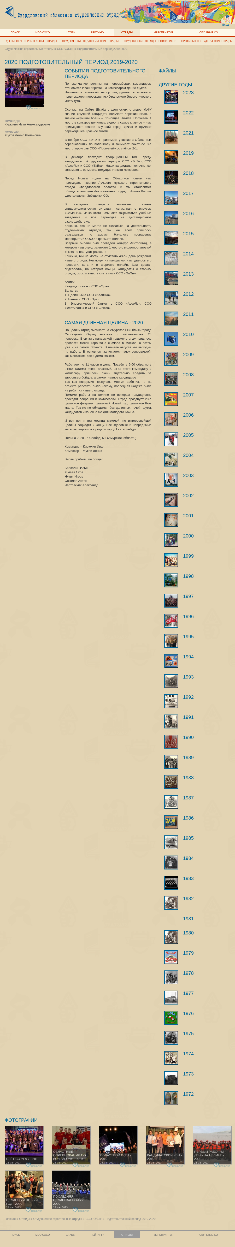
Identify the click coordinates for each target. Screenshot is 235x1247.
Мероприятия (164, 32)
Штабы (70, 32)
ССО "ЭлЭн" (65, 49)
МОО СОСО (42, 32)
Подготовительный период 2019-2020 (102, 49)
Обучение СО (208, 32)
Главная (10, 1219)
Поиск (15, 32)
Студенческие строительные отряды (30, 41)
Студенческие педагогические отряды (90, 41)
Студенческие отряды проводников (150, 41)
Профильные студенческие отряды (207, 41)
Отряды (127, 32)
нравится (34, 108)
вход (225, 24)
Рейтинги (98, 32)
